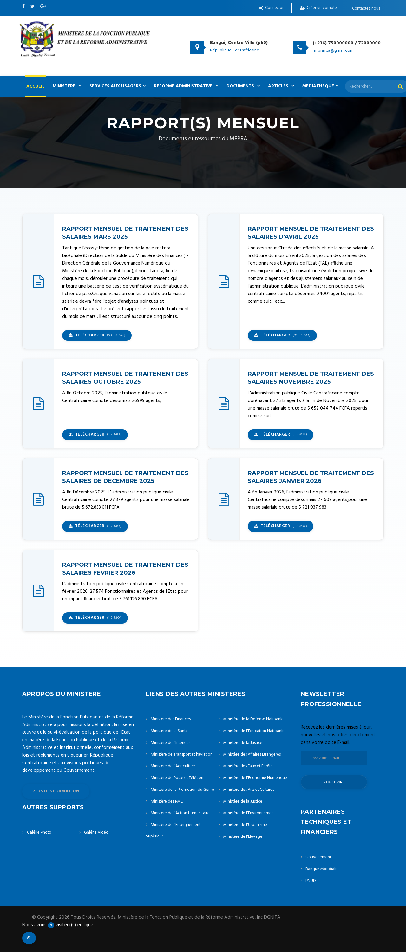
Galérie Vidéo (96, 832)
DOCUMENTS (243, 86)
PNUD (310, 880)
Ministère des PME (167, 801)
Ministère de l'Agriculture (173, 766)
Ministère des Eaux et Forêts (247, 766)
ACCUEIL (35, 86)
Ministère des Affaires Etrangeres (252, 754)
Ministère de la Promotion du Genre (182, 789)
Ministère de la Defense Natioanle (253, 719)
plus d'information (55, 791)
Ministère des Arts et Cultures (248, 789)
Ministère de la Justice (242, 742)
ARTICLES (281, 86)
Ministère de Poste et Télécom (178, 778)
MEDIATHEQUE (320, 86)
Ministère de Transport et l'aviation (182, 754)
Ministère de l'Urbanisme (245, 825)
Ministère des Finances (171, 719)
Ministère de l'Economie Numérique (255, 778)
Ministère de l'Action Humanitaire (180, 813)
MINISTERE (67, 86)
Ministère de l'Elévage (242, 836)
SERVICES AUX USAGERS (117, 86)
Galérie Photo (39, 832)
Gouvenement (318, 857)
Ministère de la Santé (169, 731)
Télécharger (97, 335)
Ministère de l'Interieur (170, 742)
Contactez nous (366, 8)
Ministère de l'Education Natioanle (254, 731)
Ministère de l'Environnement (249, 813)
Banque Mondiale (321, 869)
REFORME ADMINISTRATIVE (186, 86)
